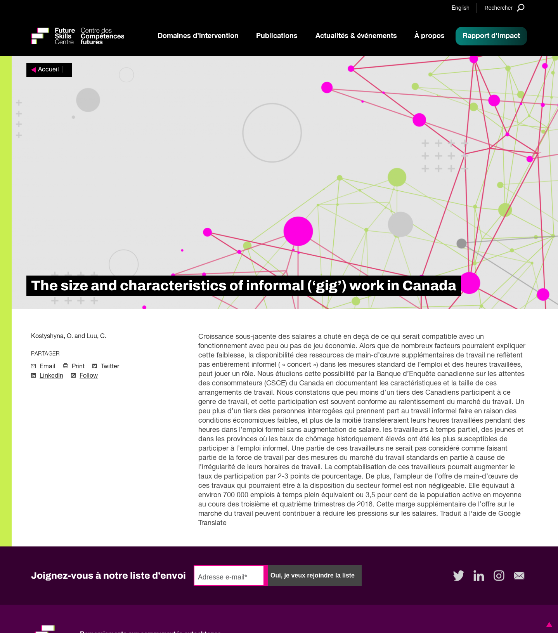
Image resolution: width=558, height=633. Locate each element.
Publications (277, 36)
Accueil (48, 70)
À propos (429, 36)
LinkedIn (51, 376)
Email (47, 367)
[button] (548, 624)
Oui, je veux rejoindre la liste (312, 575)
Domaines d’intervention (198, 36)
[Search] (504, 7)
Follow (89, 376)
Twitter (110, 367)
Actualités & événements (356, 36)
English (461, 8)
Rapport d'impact (491, 36)
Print (78, 367)
